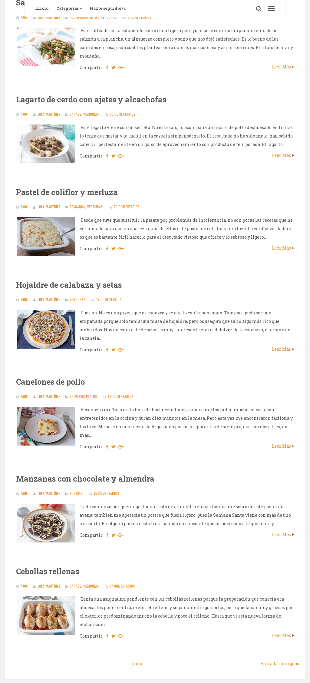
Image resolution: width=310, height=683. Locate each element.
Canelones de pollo (50, 382)
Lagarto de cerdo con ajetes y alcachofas (91, 99)
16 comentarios (122, 114)
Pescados (77, 206)
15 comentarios (121, 396)
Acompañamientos (84, 17)
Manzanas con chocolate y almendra (85, 479)
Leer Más (281, 67)
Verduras (109, 17)
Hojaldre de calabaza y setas (69, 285)
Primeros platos (83, 396)
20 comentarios (127, 206)
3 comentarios (139, 17)
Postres (76, 493)
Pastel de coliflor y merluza (67, 192)
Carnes (75, 114)
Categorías (67, 8)
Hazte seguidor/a (108, 8)
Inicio (41, 8)
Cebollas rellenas (47, 571)
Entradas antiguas (279, 663)
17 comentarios (108, 299)
